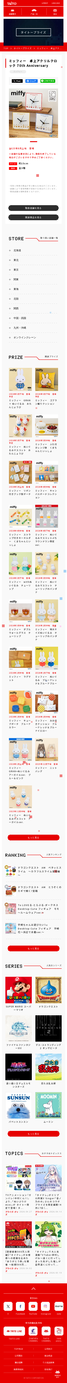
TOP (6, 48)
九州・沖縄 (20, 327)
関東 (16, 279)
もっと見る (33, 837)
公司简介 (45, 3)
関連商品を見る (33, 217)
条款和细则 (18, 1369)
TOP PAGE (18, 1348)
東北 (16, 260)
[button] (33, 141)
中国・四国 (20, 318)
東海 (16, 289)
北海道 (17, 250)
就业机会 (48, 1355)
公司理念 (19, 1355)
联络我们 (48, 1369)
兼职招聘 (19, 1362)
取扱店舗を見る (33, 208)
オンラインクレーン (25, 337)
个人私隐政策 (48, 1362)
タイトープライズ (23, 48)
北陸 (16, 298)
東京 (16, 269)
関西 (16, 308)
